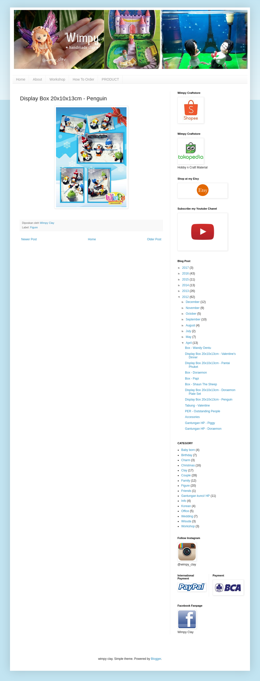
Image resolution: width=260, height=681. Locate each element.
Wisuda (186, 521)
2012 (186, 297)
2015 (186, 279)
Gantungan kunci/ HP (195, 496)
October (191, 313)
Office (185, 511)
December (193, 302)
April (189, 343)
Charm (185, 460)
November (193, 308)
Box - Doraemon (196, 372)
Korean (186, 506)
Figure (34, 227)
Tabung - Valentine (197, 405)
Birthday (186, 455)
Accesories (192, 417)
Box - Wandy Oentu (198, 348)
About (37, 79)
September (193, 319)
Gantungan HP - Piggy (200, 423)
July (189, 331)
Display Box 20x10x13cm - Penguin (208, 399)
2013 (186, 291)
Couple (186, 475)
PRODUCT (110, 79)
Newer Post (29, 239)
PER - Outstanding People (202, 411)
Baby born (188, 450)
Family (185, 480)
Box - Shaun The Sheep (201, 384)
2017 (186, 268)
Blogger (156, 659)
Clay (184, 470)
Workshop (57, 79)
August (191, 325)
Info (183, 501)
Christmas (188, 465)
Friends (186, 491)
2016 (186, 273)
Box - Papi (192, 378)
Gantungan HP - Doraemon (203, 428)
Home (20, 79)
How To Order (83, 79)
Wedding (187, 516)
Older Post (154, 239)
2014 (186, 285)
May (189, 337)
